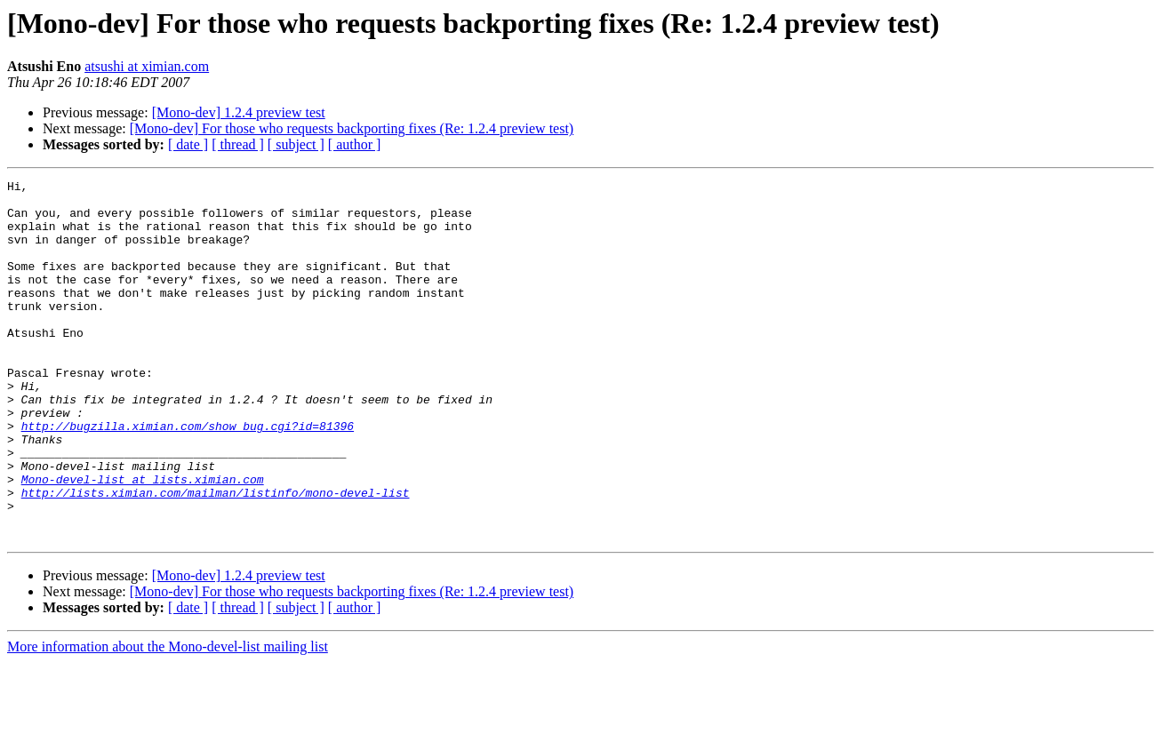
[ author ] (354, 144)
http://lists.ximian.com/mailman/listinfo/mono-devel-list (215, 556)
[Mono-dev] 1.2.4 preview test (238, 112)
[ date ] (188, 144)
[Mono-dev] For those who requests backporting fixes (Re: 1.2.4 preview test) (351, 128)
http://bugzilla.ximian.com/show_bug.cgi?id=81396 (187, 476)
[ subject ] (296, 144)
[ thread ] (238, 144)
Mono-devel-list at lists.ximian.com (142, 540)
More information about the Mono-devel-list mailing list (167, 718)
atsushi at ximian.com (146, 66)
